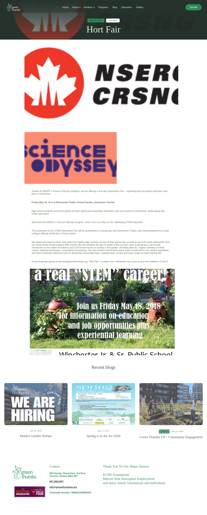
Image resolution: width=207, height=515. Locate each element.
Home (65, 7)
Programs (103, 7)
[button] (75, 7)
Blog (115, 7)
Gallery (139, 7)
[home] (13, 7)
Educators (126, 7)
